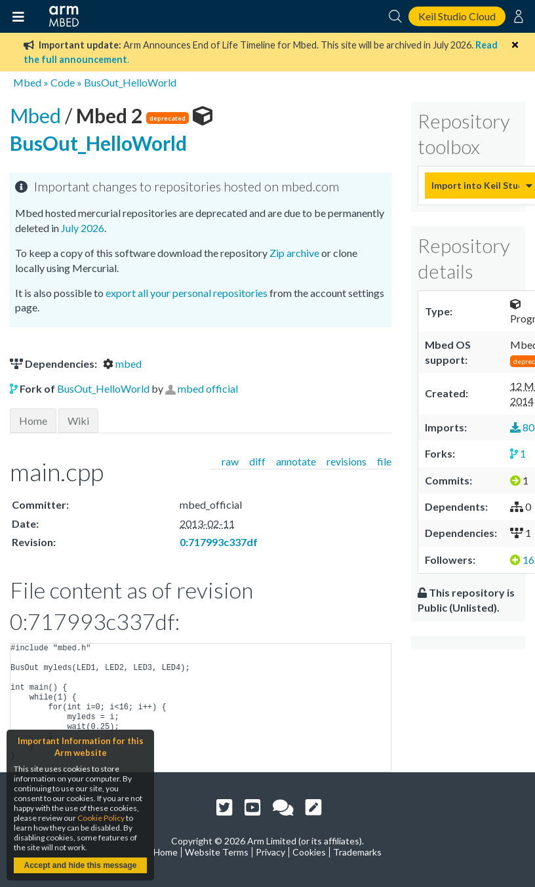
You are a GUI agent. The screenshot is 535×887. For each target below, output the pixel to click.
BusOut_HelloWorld (130, 82)
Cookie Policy (101, 818)
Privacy (270, 851)
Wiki (78, 420)
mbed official (208, 388)
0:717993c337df (219, 542)
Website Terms (216, 851)
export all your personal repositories (187, 292)
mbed (122, 363)
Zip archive (294, 252)
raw (230, 461)
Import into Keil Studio (475, 185)
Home (33, 420)
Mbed (27, 82)
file (384, 461)
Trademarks (357, 851)
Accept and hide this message (80, 865)
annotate (296, 461)
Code (62, 82)
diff (257, 461)
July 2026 (82, 228)
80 (522, 427)
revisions (347, 461)
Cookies (309, 851)
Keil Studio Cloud (457, 16)
